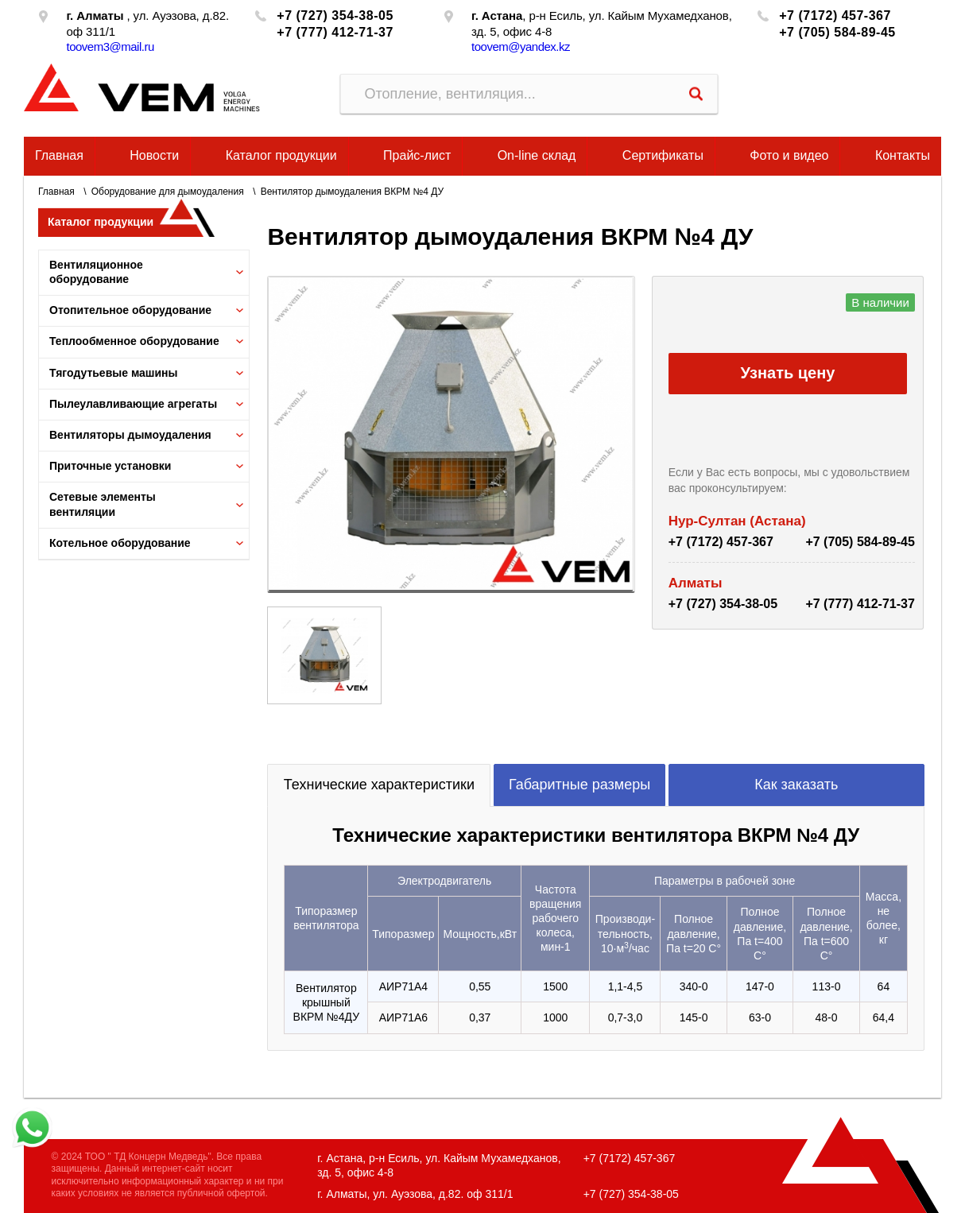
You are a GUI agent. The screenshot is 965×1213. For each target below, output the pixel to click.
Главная (59, 155)
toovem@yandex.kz (520, 46)
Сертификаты (662, 155)
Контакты (902, 155)
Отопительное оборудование (130, 310)
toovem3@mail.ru (109, 46)
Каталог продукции (281, 155)
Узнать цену (788, 373)
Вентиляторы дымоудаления (130, 434)
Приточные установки (110, 465)
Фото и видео (789, 155)
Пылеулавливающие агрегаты (133, 403)
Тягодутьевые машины (113, 372)
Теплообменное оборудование (134, 341)
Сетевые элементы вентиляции (102, 503)
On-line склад (537, 155)
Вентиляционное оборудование (96, 271)
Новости (154, 155)
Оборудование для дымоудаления (167, 191)
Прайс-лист (417, 155)
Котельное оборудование (120, 543)
